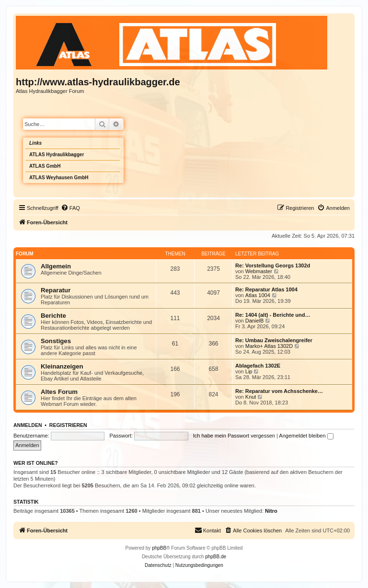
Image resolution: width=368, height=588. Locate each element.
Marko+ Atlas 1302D (269, 346)
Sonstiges (56, 341)
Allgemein (56, 266)
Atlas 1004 (257, 295)
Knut (250, 397)
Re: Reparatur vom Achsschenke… (279, 391)
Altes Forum (59, 391)
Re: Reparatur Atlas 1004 (266, 289)
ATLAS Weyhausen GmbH (59, 177)
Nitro (271, 511)
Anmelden (27, 425)
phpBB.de (215, 556)
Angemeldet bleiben (306, 435)
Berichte (53, 315)
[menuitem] (70, 208)
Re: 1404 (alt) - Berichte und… (272, 315)
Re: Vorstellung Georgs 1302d (272, 265)
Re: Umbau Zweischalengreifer (273, 340)
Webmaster (258, 271)
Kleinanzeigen (62, 366)
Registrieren (68, 425)
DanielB (254, 320)
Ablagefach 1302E (257, 366)
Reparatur (55, 290)
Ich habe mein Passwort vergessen (234, 435)
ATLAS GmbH (44, 166)
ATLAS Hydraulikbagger (56, 154)
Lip (249, 371)
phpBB (159, 548)
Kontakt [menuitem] (208, 530)
